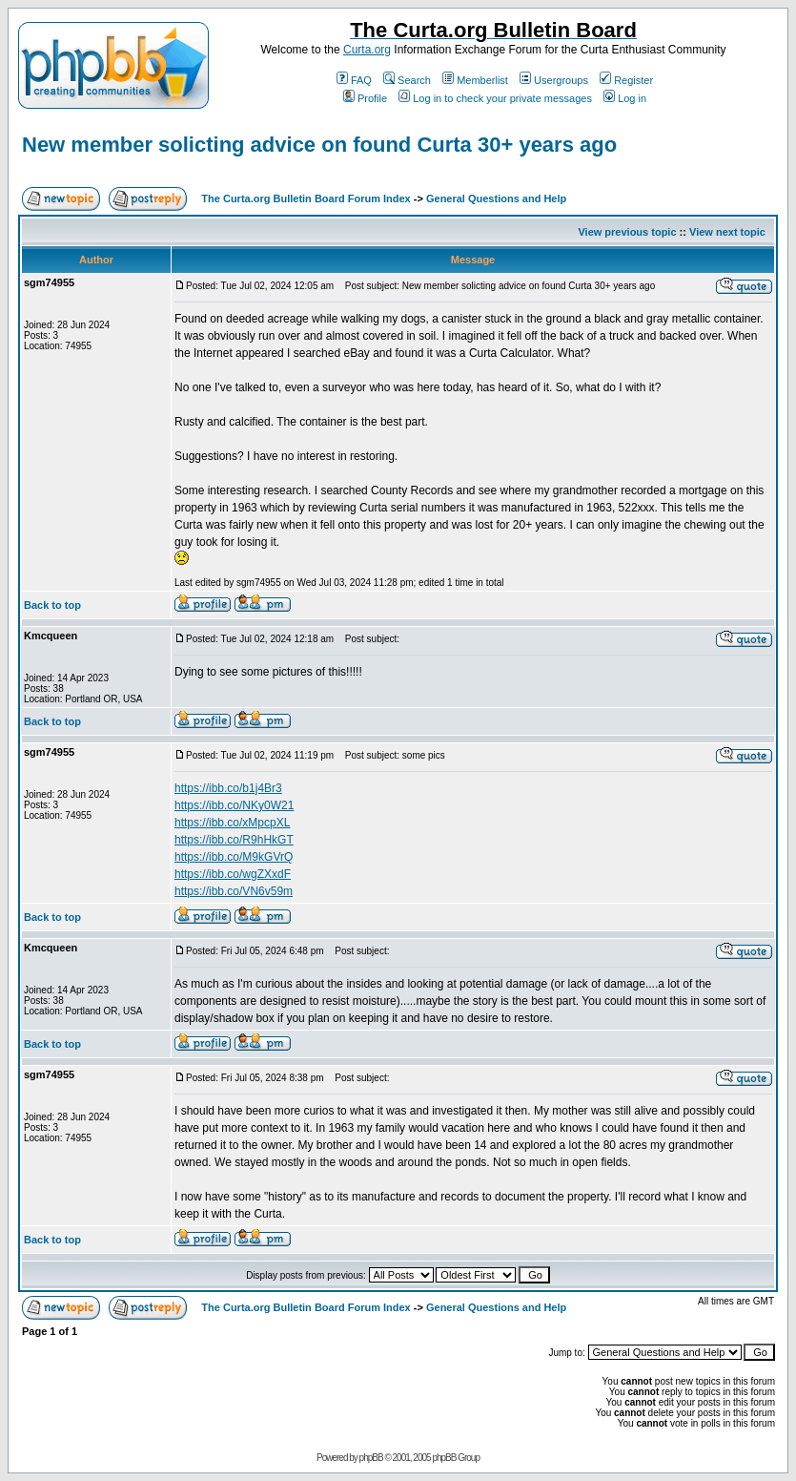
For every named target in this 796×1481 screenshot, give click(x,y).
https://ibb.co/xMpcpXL (232, 822)
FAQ (354, 80)
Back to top (52, 605)
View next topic (727, 232)
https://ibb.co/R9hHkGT (234, 839)
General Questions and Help (496, 198)
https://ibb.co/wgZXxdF (232, 874)
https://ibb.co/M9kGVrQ (233, 857)
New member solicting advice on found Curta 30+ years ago (319, 144)
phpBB (371, 1457)
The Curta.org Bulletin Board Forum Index (305, 198)
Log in (624, 98)
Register (626, 80)
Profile (365, 98)
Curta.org (367, 49)
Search (407, 80)
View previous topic (627, 232)
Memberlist (475, 80)
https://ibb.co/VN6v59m (233, 891)
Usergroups (554, 80)
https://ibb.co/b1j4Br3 (228, 788)
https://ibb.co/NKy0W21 (234, 805)
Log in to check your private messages (495, 98)
